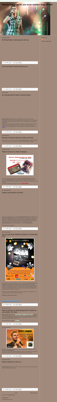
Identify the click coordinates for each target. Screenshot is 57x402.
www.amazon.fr (28, 222)
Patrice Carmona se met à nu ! (12, 362)
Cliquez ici (17, 320)
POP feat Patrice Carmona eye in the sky (15, 40)
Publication (4, 295)
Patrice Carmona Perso (12, 295)
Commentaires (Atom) (11, 394)
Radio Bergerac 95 (10, 350)
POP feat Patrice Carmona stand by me (15, 66)
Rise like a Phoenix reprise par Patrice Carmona (17, 138)
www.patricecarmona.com (7, 222)
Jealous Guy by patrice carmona (12, 192)
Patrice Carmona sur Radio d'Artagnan (14, 152)
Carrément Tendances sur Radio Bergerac (24, 314)
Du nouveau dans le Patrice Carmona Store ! (16, 95)
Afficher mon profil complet (46, 41)
